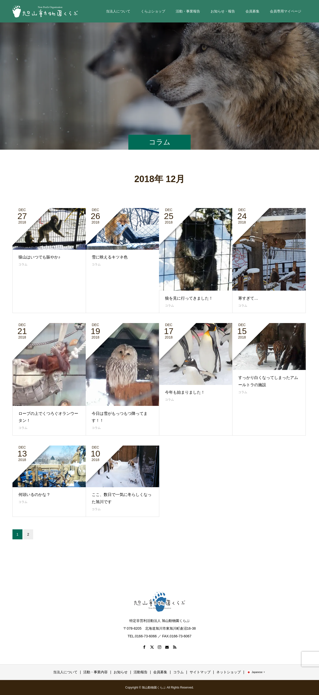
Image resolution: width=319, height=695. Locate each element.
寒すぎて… (248, 298)
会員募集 (252, 11)
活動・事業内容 (95, 672)
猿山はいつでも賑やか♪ (39, 257)
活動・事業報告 (188, 11)
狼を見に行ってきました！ (189, 298)
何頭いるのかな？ (34, 494)
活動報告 (141, 672)
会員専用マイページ (285, 11)
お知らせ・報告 (223, 11)
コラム (22, 264)
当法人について (118, 11)
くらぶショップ (153, 11)
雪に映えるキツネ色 (110, 257)
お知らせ (121, 672)
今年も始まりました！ (185, 392)
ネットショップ (228, 672)
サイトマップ (200, 672)
